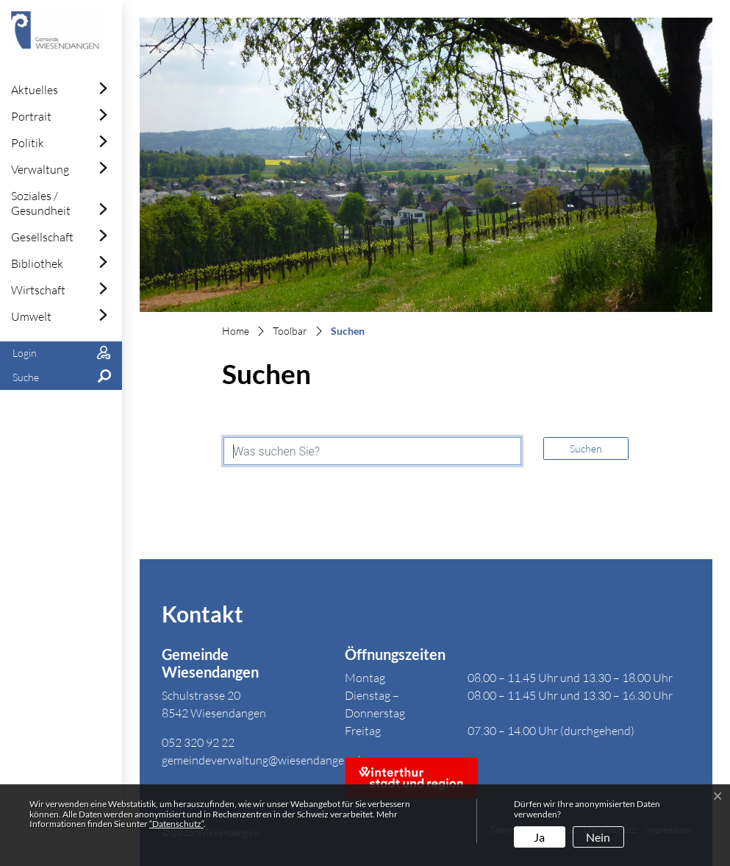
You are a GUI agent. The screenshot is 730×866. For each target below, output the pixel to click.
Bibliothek (37, 263)
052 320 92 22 (198, 742)
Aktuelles (34, 89)
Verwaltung (40, 169)
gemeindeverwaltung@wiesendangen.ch (263, 760)
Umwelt (31, 316)
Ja (539, 837)
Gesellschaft (42, 237)
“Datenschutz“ (176, 823)
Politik (27, 142)
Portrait (31, 116)
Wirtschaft (38, 290)
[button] (61, 378)
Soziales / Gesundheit (41, 203)
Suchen (586, 448)
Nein (598, 837)
